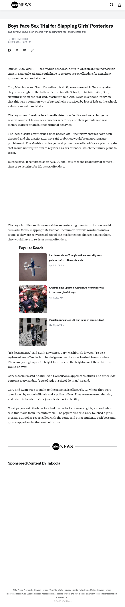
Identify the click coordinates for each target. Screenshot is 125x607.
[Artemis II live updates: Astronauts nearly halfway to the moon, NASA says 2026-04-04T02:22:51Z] (62, 299)
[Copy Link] (32, 50)
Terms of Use (63, 593)
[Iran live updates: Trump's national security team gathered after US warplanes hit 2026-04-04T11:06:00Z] (62, 267)
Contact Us (61, 597)
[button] (6, 4)
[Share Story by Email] (24, 50)
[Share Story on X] (17, 50)
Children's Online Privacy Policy (95, 589)
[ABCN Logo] (21, 4)
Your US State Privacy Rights (63, 589)
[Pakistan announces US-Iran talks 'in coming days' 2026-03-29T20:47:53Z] (62, 332)
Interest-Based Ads (16, 593)
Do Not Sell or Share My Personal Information (94, 593)
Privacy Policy (41, 589)
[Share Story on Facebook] (9, 50)
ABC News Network (23, 589)
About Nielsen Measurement (41, 593)
